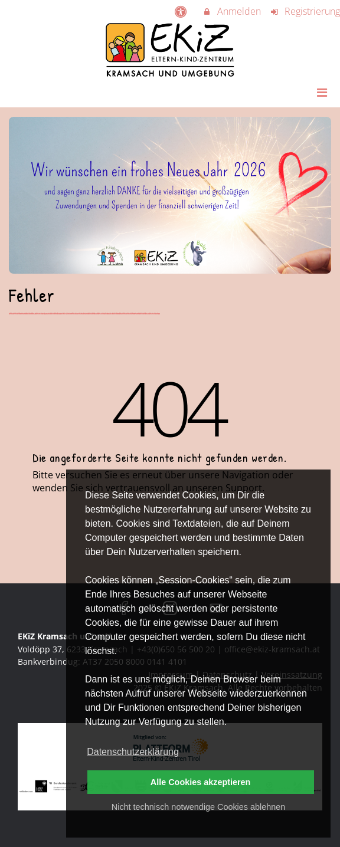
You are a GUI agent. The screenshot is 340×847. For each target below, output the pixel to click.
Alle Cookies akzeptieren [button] (201, 782)
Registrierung (305, 11)
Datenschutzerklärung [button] (133, 752)
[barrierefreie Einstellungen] (181, 11)
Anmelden (231, 11)
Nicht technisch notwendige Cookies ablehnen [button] (198, 807)
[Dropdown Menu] (321, 92)
